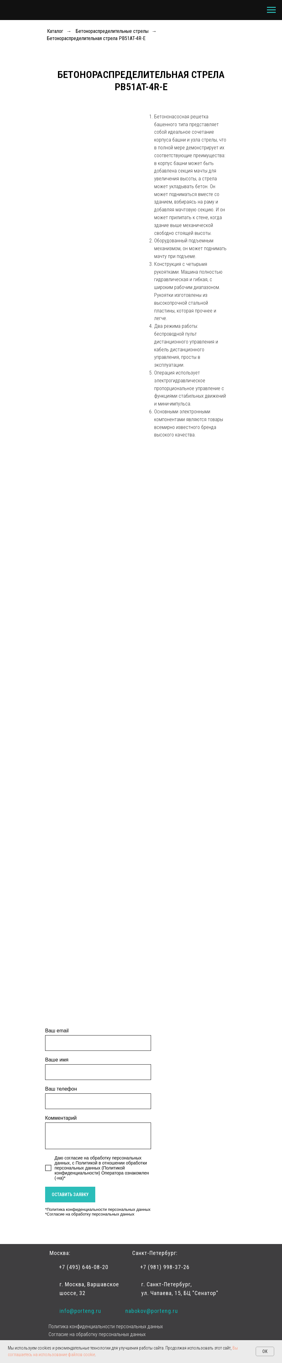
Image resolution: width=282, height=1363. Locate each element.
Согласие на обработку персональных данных (90, 1214)
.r (96, 1311)
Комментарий (61, 1118)
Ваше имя (56, 1059)
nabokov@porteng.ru (151, 1311)
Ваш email (57, 1030)
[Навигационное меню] (271, 10)
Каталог (55, 31)
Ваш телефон (61, 1089)
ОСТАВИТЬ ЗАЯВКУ (70, 1194)
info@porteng (77, 1311)
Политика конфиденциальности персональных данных (98, 1209)
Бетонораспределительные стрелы (112, 31)
